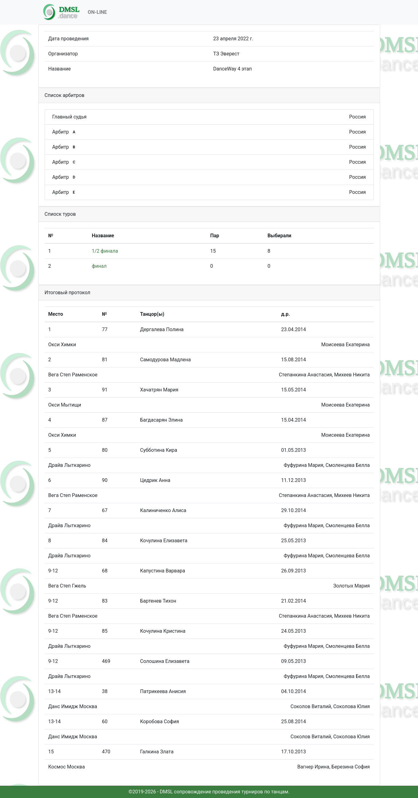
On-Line (97, 12)
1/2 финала (105, 251)
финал (99, 266)
